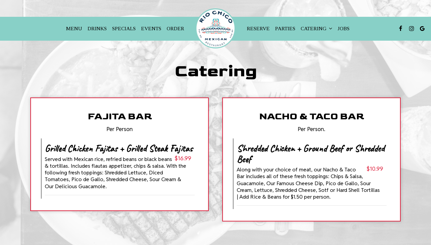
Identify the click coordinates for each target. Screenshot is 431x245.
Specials (124, 28)
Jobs (344, 28)
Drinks (97, 28)
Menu (74, 28)
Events (151, 28)
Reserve (258, 28)
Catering (316, 28)
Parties (285, 28)
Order (175, 28)
